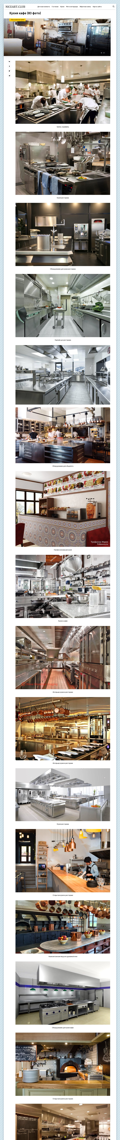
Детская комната (44, 6)
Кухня (62, 6)
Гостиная (55, 6)
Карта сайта (97, 6)
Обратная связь (85, 6)
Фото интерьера (72, 6)
